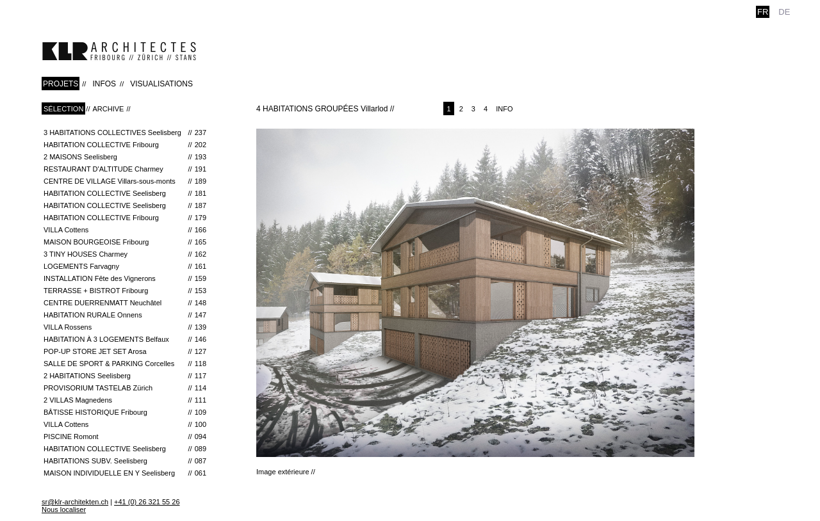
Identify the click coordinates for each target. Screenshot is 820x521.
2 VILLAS (125, 400)
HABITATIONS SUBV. (125, 461)
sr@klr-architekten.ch (75, 502)
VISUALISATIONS (161, 83)
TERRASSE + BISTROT (125, 290)
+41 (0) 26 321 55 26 (146, 502)
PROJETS (60, 83)
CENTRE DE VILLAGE (125, 181)
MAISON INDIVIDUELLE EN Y (125, 473)
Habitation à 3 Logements (125, 339)
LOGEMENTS (125, 266)
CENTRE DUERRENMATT (125, 303)
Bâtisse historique (125, 412)
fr (762, 12)
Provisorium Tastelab (125, 388)
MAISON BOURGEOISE (125, 242)
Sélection (63, 109)
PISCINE (125, 436)
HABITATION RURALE (125, 315)
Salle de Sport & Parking (125, 363)
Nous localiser (64, 509)
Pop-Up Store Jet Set (125, 351)
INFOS (104, 83)
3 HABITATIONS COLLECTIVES (125, 132)
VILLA (125, 230)
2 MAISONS (125, 157)
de (784, 12)
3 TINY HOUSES (125, 254)
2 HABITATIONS (125, 376)
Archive (108, 109)
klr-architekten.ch (119, 51)
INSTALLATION (125, 278)
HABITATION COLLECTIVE (125, 144)
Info (504, 109)
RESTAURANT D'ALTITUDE (125, 169)
